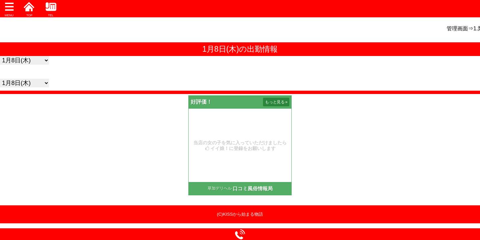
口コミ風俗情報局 (253, 188)
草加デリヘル (220, 188)
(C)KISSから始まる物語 (240, 214)
